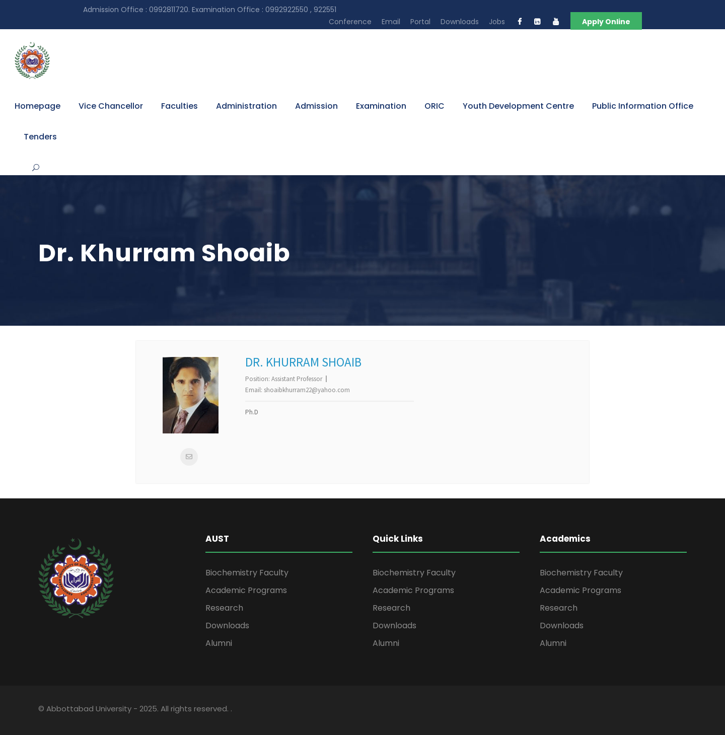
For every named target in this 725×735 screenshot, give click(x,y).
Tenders (40, 136)
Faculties (179, 106)
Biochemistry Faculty (246, 572)
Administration (246, 106)
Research (224, 608)
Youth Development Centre (518, 106)
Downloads (460, 22)
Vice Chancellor (111, 106)
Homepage (37, 106)
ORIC (434, 106)
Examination (381, 106)
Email (391, 22)
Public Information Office (642, 106)
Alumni (218, 643)
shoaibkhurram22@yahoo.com (307, 390)
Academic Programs (246, 590)
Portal (420, 22)
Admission (316, 106)
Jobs (497, 22)
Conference (350, 22)
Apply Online (606, 22)
